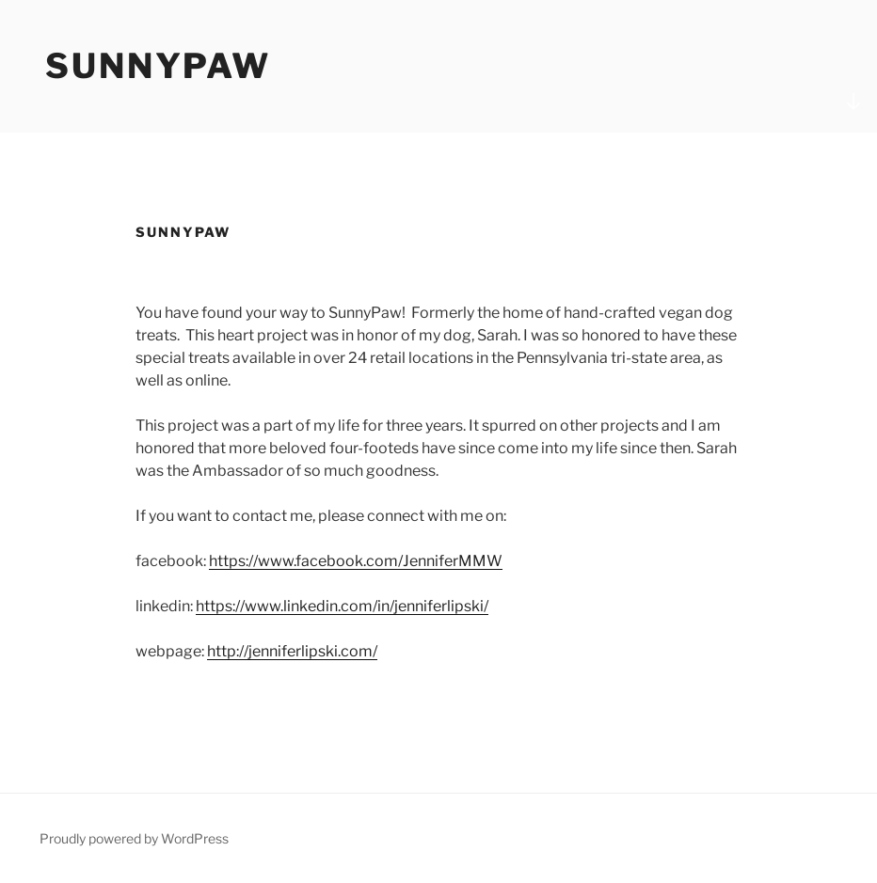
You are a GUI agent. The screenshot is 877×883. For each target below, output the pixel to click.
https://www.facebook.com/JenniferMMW (355, 561)
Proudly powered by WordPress (134, 838)
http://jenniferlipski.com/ (292, 651)
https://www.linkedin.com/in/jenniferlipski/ (342, 606)
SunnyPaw (158, 66)
